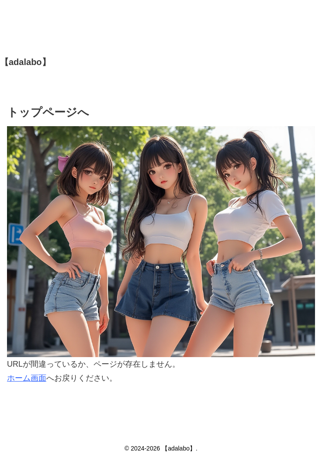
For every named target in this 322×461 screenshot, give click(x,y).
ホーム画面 (26, 378)
